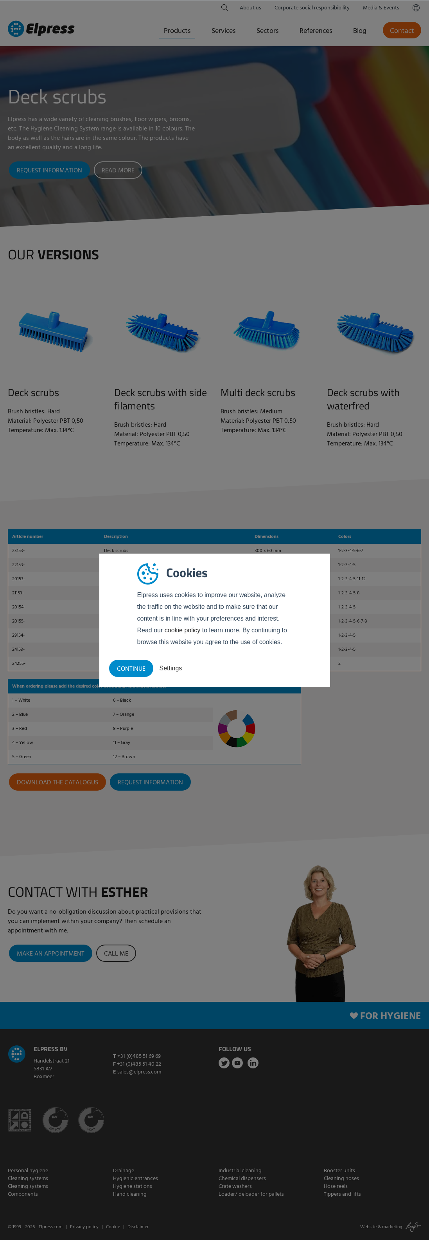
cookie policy (183, 630)
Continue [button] (131, 669)
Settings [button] (171, 668)
